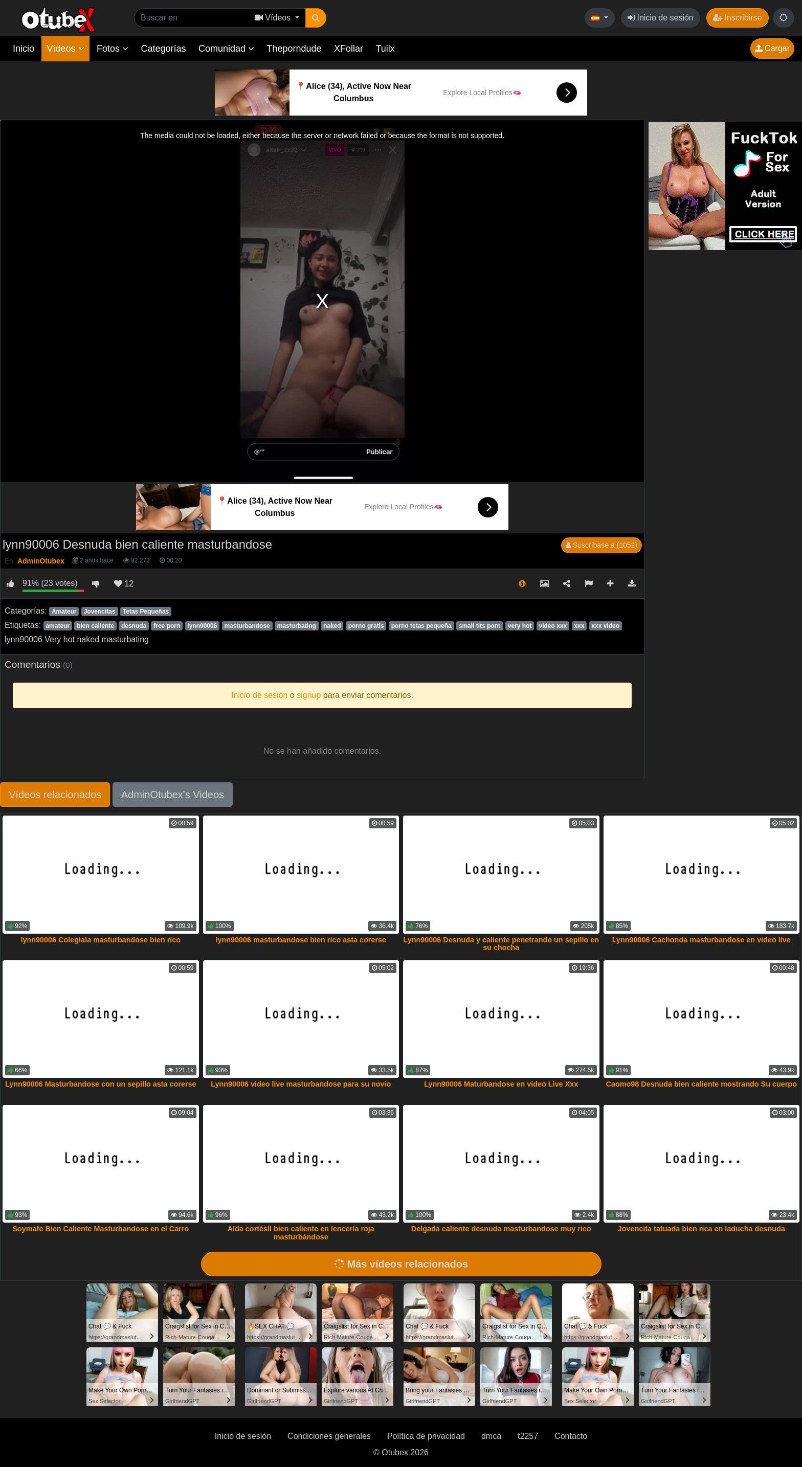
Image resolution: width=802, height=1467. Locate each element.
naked (332, 625)
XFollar (348, 48)
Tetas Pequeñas (146, 611)
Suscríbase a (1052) (601, 545)
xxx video (605, 625)
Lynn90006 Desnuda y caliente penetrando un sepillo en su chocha (501, 944)
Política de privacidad (426, 1436)
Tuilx (385, 48)
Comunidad (226, 48)
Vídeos (65, 48)
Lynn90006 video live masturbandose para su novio (301, 1084)
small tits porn (480, 625)
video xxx (553, 625)
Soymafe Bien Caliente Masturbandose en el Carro (100, 1229)
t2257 (528, 1436)
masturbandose (247, 625)
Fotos (112, 48)
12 (123, 583)
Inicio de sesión (661, 17)
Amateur (64, 611)
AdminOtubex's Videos (172, 794)
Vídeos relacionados (55, 794)
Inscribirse (737, 17)
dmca (491, 1436)
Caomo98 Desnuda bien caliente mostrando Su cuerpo (701, 1084)
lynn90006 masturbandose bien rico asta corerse (300, 940)
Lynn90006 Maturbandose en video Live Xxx (501, 1084)
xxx (579, 625)
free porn (166, 625)
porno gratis (366, 625)
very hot (520, 625)
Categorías (163, 48)
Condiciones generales (329, 1436)
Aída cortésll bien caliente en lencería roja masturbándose (301, 1233)
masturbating (296, 625)
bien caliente (95, 625)
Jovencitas (100, 611)
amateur (58, 625)
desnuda (133, 625)
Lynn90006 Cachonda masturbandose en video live (701, 940)
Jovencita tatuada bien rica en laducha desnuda (701, 1229)
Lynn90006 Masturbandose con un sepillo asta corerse (100, 1084)
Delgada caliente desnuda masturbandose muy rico (501, 1229)
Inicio (23, 48)
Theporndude (294, 48)
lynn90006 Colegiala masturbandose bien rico (100, 940)
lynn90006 (202, 625)
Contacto (570, 1436)
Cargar (772, 48)
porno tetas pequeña (421, 625)
